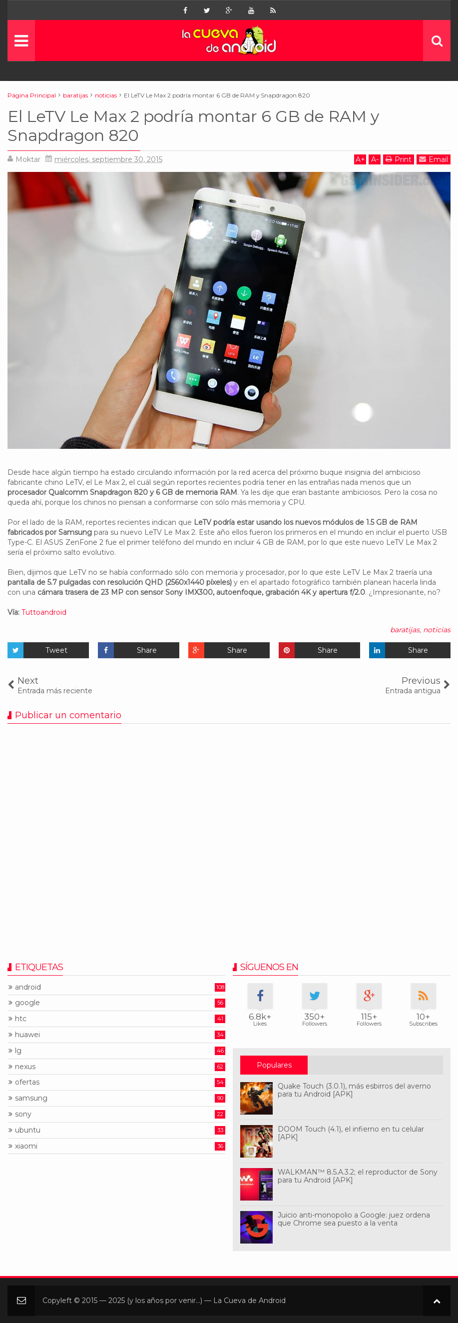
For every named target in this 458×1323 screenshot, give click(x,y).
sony (23, 1114)
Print (399, 159)
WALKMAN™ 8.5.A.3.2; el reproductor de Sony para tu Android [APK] (358, 1176)
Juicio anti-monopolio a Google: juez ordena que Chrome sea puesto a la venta (354, 1219)
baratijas (405, 629)
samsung (31, 1098)
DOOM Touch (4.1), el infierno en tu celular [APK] (351, 1133)
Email (433, 159)
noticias (437, 629)
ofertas (27, 1082)
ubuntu (27, 1130)
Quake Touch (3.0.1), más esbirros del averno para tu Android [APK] (354, 1090)
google (27, 1003)
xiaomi (26, 1146)
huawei (27, 1035)
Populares (274, 1065)
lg (18, 1051)
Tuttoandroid (43, 612)
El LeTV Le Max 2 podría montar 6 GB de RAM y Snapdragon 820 (193, 125)
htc (20, 1019)
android (28, 987)
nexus (25, 1067)
